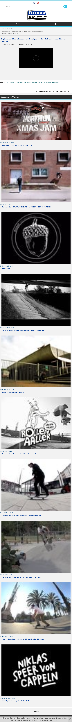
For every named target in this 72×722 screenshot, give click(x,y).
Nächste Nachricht (62, 91)
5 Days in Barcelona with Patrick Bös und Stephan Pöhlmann (22, 639)
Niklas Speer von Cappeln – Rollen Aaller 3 (16, 701)
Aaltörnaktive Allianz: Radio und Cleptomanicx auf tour (21, 577)
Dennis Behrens (20, 82)
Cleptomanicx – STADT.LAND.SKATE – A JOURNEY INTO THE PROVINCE (25, 207)
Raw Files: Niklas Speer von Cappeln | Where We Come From (22, 330)
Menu (36, 24)
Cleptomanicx (9, 82)
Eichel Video (5, 269)
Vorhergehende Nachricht (45, 91)
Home (2, 29)
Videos (9, 29)
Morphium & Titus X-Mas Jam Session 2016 (16, 145)
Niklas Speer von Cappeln (36, 82)
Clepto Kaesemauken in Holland (12, 392)
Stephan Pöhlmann (52, 82)
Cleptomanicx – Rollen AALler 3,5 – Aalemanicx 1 (18, 454)
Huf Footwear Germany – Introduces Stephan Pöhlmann (21, 516)
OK (56, 720)
